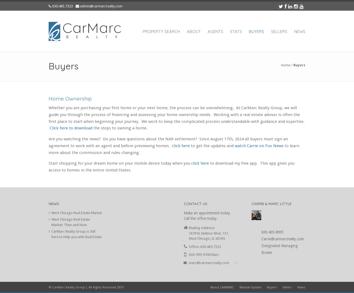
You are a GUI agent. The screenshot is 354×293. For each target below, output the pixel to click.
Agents (215, 31)
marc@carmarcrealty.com (209, 263)
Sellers (279, 31)
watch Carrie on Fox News (259, 145)
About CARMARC (222, 287)
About (194, 31)
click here (181, 145)
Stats (236, 31)
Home (285, 65)
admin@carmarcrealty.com (101, 6)
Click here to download (71, 128)
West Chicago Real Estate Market (76, 213)
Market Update (250, 287)
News (299, 31)
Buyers (256, 31)
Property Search (161, 31)
